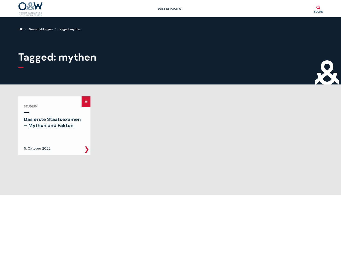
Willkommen (169, 9)
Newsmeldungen (41, 29)
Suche (318, 11)
